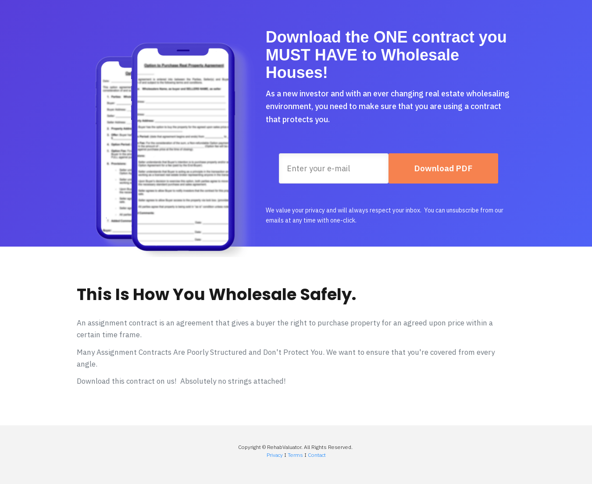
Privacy (275, 455)
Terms (295, 455)
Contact (317, 455)
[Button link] (443, 168)
